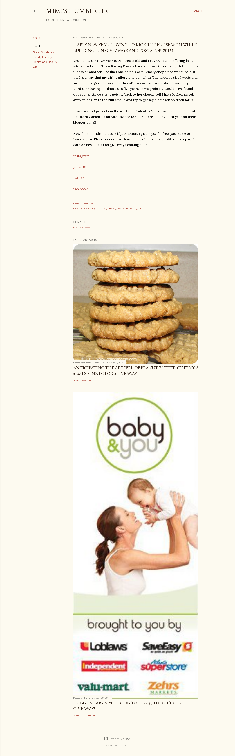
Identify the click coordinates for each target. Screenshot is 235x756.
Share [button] (36, 37)
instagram (81, 156)
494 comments (90, 380)
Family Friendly (42, 57)
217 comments (89, 715)
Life (35, 66)
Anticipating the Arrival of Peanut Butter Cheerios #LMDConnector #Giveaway (135, 370)
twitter (78, 178)
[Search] (196, 11)
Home (50, 20)
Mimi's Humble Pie (77, 11)
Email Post (88, 203)
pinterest (80, 166)
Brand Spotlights (43, 52)
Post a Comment (83, 227)
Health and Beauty (45, 62)
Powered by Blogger (117, 738)
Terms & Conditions (72, 20)
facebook (80, 189)
